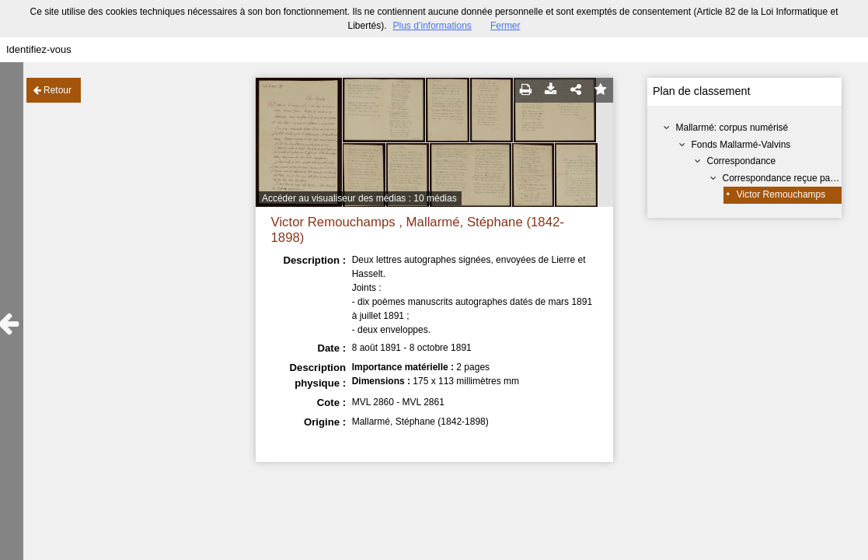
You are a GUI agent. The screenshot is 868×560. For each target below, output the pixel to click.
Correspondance (741, 161)
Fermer (505, 25)
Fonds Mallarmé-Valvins (741, 144)
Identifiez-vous (38, 49)
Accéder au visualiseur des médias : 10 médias (359, 198)
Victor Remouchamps (781, 194)
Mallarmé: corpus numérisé (732, 127)
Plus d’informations (431, 25)
